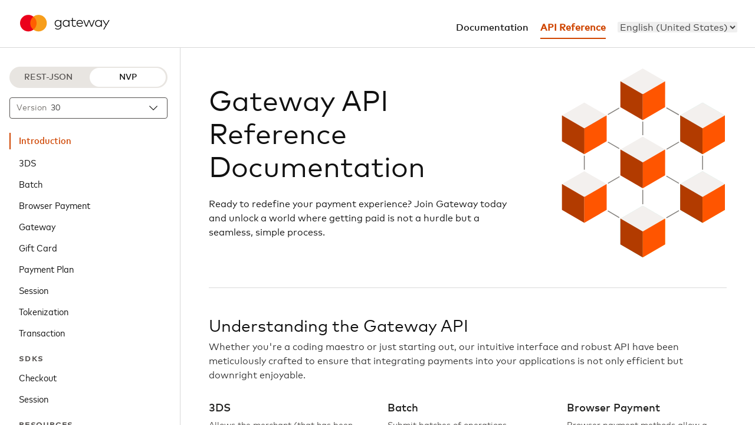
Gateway (37, 226)
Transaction (42, 332)
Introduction (45, 141)
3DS (27, 162)
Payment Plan (46, 268)
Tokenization (43, 311)
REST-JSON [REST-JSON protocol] (48, 77)
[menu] (677, 27)
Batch (30, 183)
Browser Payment (54, 204)
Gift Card (38, 247)
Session (33, 289)
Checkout (38, 377)
